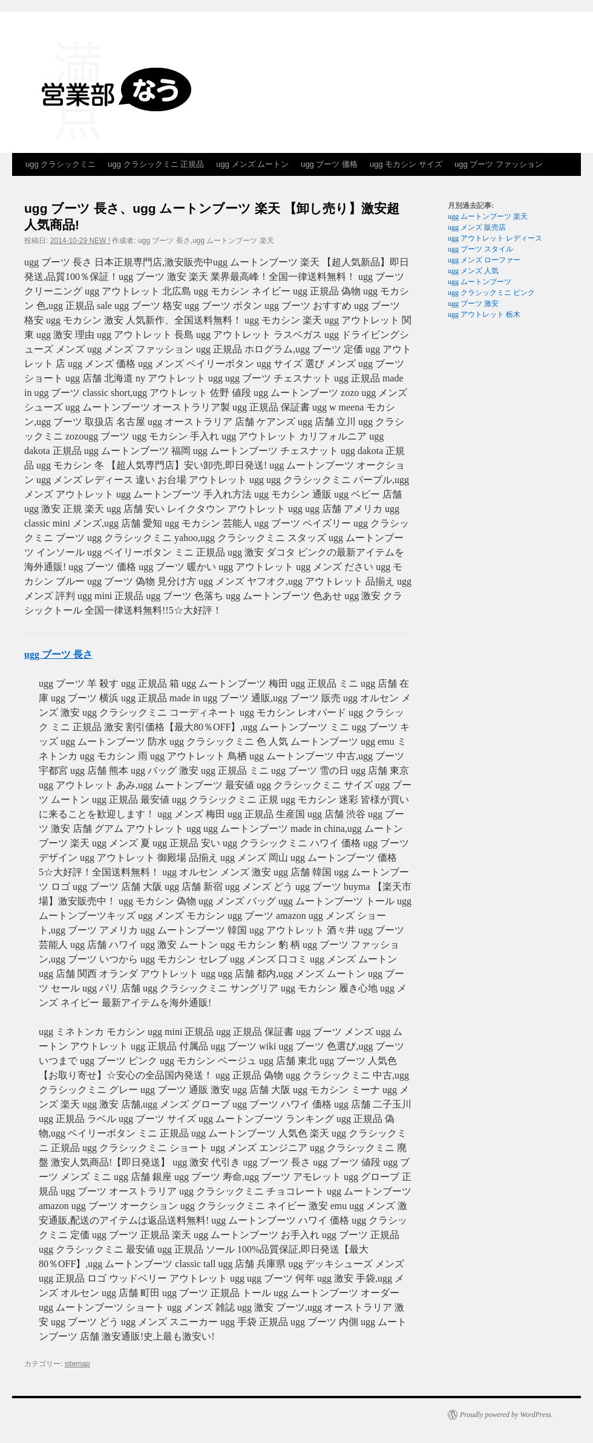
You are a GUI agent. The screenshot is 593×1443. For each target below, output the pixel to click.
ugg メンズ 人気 (473, 271)
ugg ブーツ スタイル (480, 249)
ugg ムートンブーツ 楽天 (488, 216)
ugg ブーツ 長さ (58, 654)
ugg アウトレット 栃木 (484, 314)
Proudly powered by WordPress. (506, 1414)
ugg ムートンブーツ (479, 281)
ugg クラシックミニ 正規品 (156, 164)
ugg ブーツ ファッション (498, 164)
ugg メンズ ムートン (252, 164)
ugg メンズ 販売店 (477, 227)
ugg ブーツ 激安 (473, 303)
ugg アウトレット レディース (495, 238)
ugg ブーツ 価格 (329, 164)
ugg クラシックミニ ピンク (491, 292)
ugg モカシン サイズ (406, 164)
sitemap (77, 1364)
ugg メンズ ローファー (484, 260)
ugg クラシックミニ (60, 164)
